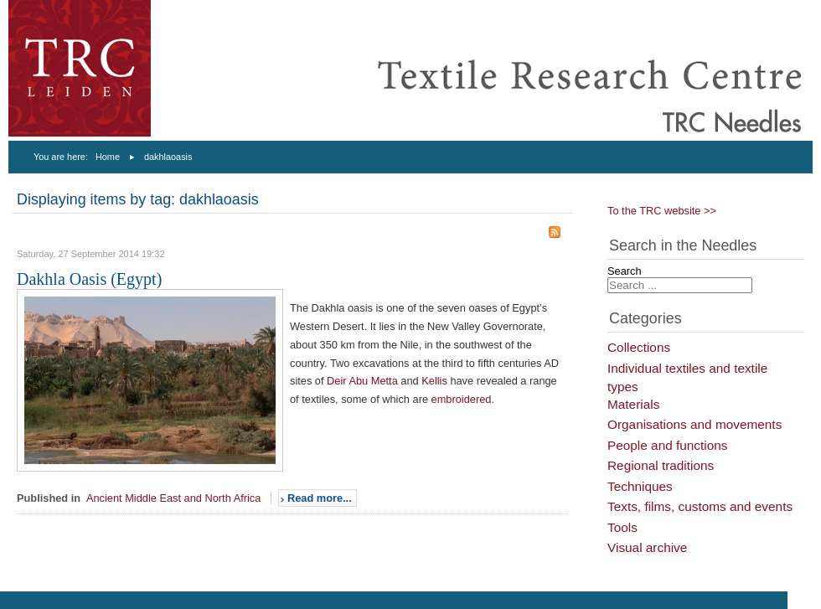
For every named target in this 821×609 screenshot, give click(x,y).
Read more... (319, 498)
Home (108, 157)
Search (624, 271)
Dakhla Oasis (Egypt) (89, 279)
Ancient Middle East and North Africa (173, 498)
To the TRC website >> (661, 210)
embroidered (461, 399)
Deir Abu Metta (362, 380)
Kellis (434, 380)
